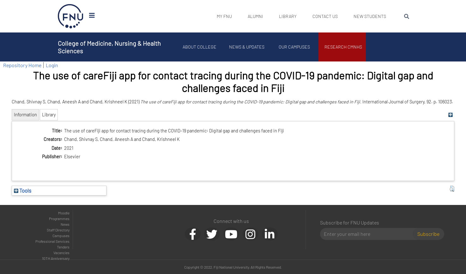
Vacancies (61, 252)
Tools (22, 190)
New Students (370, 16)
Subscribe (428, 234)
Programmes (59, 218)
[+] (450, 114)
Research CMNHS (343, 47)
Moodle (64, 213)
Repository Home (22, 65)
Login (52, 65)
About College (200, 47)
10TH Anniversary (56, 258)
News (65, 224)
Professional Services (52, 241)
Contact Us (325, 16)
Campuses (61, 235)
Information (25, 114)
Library (288, 16)
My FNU (224, 16)
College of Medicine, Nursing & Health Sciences (109, 47)
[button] (452, 189)
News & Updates (247, 47)
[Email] (368, 234)
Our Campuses (294, 47)
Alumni (255, 16)
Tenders (63, 247)
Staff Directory (58, 230)
